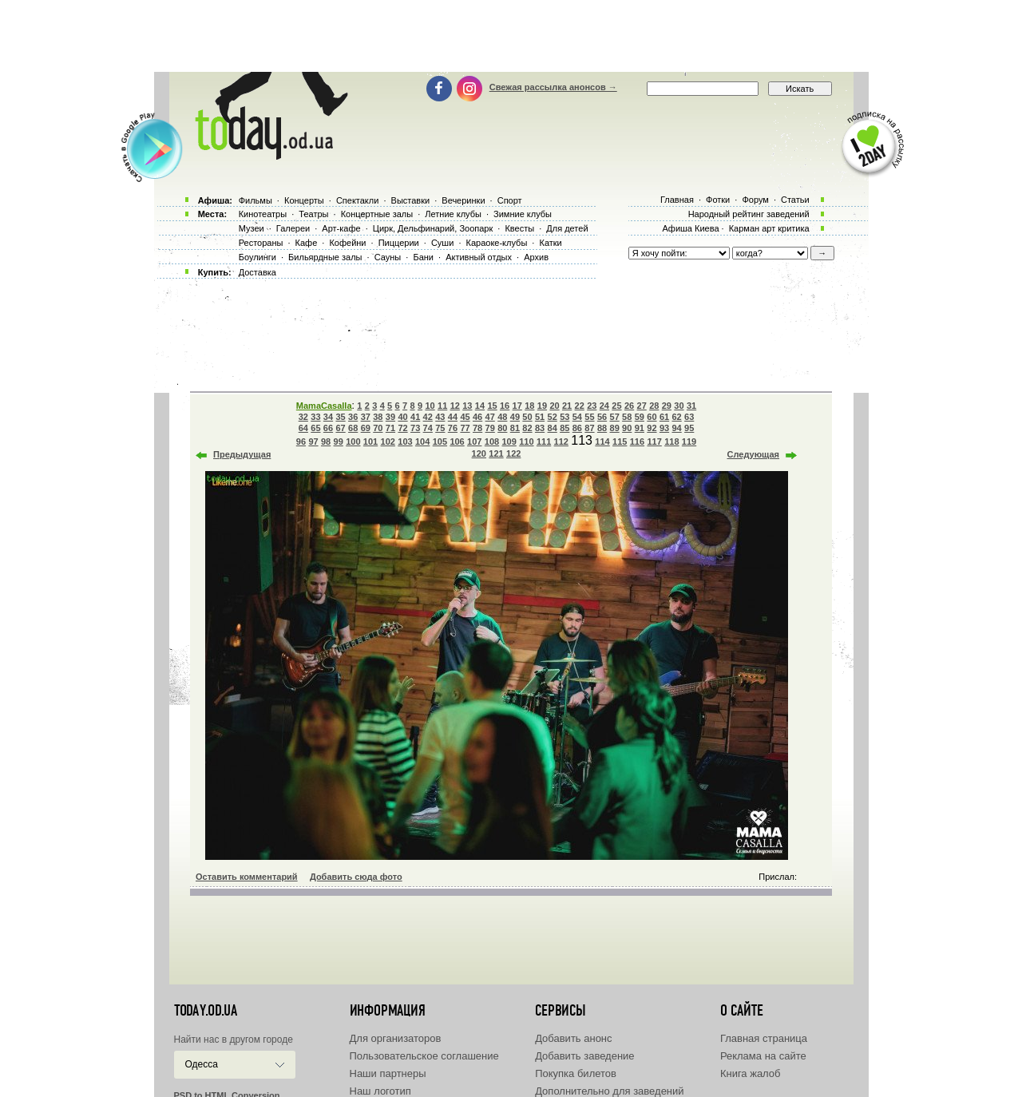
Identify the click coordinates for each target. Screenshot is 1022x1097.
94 (676, 428)
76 (453, 428)
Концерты (304, 200)
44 (453, 417)
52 (552, 417)
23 (591, 405)
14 (480, 405)
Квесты (519, 228)
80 (502, 428)
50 (527, 417)
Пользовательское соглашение (424, 1056)
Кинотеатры (263, 214)
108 (492, 441)
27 (642, 405)
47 (490, 417)
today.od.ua (205, 1011)
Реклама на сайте (763, 1056)
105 (440, 441)
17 (517, 405)
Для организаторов (396, 1038)
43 (440, 417)
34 (328, 417)
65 (315, 428)
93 (664, 428)
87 (589, 428)
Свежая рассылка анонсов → (553, 87)
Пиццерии (398, 243)
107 (474, 441)
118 (671, 441)
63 (689, 417)
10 (429, 405)
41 (415, 417)
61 (664, 417)
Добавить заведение (584, 1056)
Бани (423, 257)
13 (467, 405)
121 (496, 453)
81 (515, 428)
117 (654, 441)
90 (627, 428)
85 (564, 428)
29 (666, 405)
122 (513, 453)
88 (602, 428)
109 (508, 441)
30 (678, 405)
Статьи (795, 199)
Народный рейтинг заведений (749, 214)
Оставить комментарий (247, 876)
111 (544, 441)
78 (477, 428)
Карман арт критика (769, 228)
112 (561, 441)
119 (689, 441)
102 (388, 441)
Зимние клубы (522, 214)
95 (689, 428)
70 (377, 428)
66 (328, 428)
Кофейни (347, 243)
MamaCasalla (324, 405)
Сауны (388, 257)
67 (340, 428)
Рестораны (261, 243)
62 (676, 417)
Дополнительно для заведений (609, 1091)
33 (315, 417)
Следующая (753, 454)
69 (365, 428)
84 (552, 428)
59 (639, 417)
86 (577, 428)
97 (313, 441)
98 (326, 441)
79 (490, 428)
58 (627, 417)
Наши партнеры (388, 1073)
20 (554, 405)
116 (637, 441)
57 (615, 417)
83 (540, 428)
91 (639, 428)
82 (527, 428)
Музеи (251, 228)
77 (464, 428)
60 (651, 417)
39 (390, 417)
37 (365, 417)
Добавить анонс (573, 1038)
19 (542, 405)
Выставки (410, 200)
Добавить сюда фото (356, 876)
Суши (442, 243)
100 (353, 441)
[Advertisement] (511, 36)
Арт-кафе (341, 228)
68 (353, 428)
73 (415, 428)
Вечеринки (463, 200)
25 (616, 405)
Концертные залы (377, 214)
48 (502, 417)
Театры (313, 214)
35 (340, 417)
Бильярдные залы (325, 257)
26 (629, 405)
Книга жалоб (750, 1073)
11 (442, 405)
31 (691, 405)
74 (428, 428)
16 (504, 405)
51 (540, 417)
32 (303, 417)
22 (579, 405)
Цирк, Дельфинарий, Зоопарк (433, 228)
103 (405, 441)
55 (589, 417)
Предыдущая (242, 454)
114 (602, 441)
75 (440, 428)
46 (477, 417)
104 (422, 441)
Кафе (306, 243)
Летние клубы (453, 214)
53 (564, 417)
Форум (755, 199)
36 (353, 417)
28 (654, 405)
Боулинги (257, 257)
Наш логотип (380, 1091)
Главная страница (763, 1038)
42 (428, 417)
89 (615, 428)
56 (602, 417)
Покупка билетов (575, 1073)
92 (651, 428)
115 (619, 441)
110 (526, 441)
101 (370, 441)
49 (515, 417)
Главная (677, 199)
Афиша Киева (690, 228)
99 (338, 441)
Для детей (567, 228)
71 (390, 428)
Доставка (257, 272)
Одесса (201, 1064)
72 (402, 428)
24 (604, 405)
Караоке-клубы (497, 243)
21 (567, 405)
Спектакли (357, 200)
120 (479, 453)
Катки (550, 243)
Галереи (293, 228)
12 (455, 405)
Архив (536, 257)
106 (457, 441)
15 (492, 405)
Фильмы (255, 200)
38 (377, 417)
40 (402, 417)
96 (301, 441)
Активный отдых (479, 257)
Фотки (718, 199)
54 (577, 417)
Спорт (509, 200)
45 (464, 417)
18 (529, 405)
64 (303, 428)
